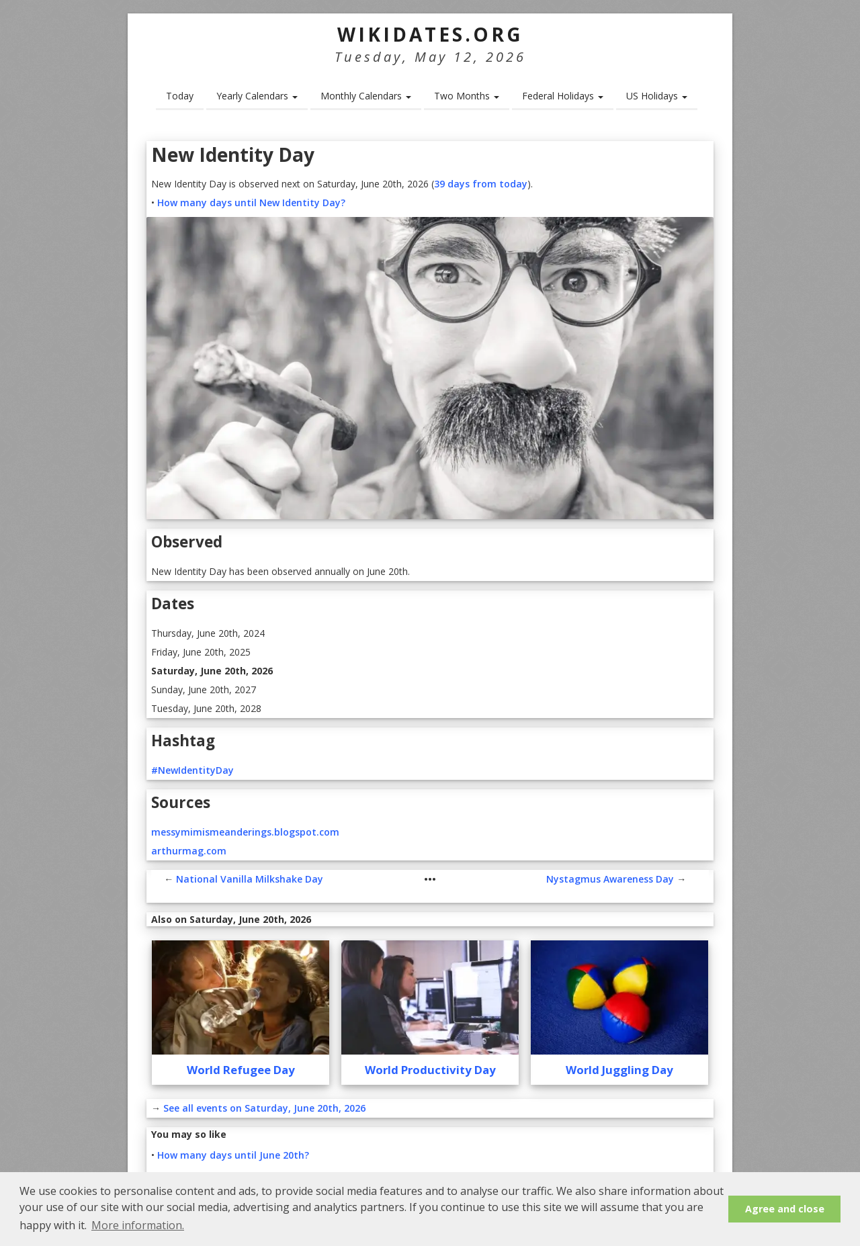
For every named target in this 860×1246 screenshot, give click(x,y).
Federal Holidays (562, 95)
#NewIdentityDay (192, 770)
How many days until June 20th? (233, 1155)
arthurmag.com (188, 850)
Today (180, 95)
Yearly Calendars (257, 95)
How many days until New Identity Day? (251, 202)
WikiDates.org (430, 34)
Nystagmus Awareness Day (610, 879)
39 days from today (480, 183)
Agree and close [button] (784, 1208)
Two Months (466, 95)
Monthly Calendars (365, 95)
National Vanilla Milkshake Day (249, 879)
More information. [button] (137, 1225)
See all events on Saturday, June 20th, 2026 (264, 1108)
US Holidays (656, 95)
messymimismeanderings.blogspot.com (245, 832)
